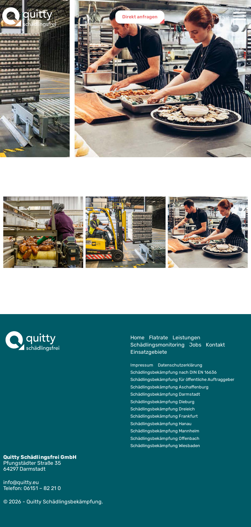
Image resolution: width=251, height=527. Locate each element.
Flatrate (158, 337)
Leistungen (186, 337)
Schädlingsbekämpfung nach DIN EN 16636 (173, 372)
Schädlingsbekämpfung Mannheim (164, 430)
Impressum (141, 365)
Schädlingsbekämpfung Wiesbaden (165, 445)
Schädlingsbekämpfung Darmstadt (165, 394)
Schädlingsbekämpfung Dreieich (162, 408)
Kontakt (215, 345)
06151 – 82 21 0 (42, 488)
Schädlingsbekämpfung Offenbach (164, 438)
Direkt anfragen (140, 17)
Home (137, 337)
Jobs (195, 345)
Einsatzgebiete (148, 352)
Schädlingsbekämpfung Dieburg (162, 401)
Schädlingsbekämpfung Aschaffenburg (169, 387)
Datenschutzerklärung (180, 365)
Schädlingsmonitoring (157, 345)
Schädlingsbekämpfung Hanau (161, 423)
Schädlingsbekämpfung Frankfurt (164, 416)
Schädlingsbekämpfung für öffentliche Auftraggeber (182, 379)
